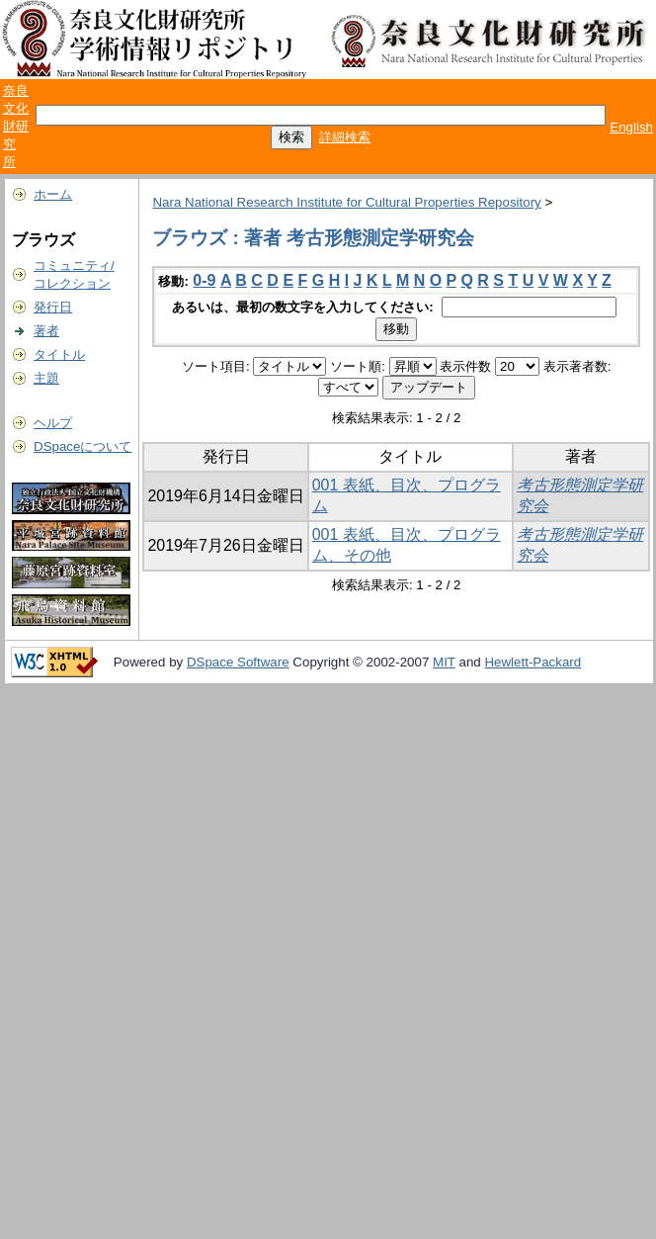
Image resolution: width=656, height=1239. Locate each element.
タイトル (59, 354)
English (631, 127)
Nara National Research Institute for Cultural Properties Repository (346, 202)
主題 (46, 378)
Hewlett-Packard (532, 662)
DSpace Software (238, 662)
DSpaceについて (82, 446)
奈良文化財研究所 (16, 126)
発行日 (53, 307)
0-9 (204, 280)
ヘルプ (53, 422)
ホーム (53, 194)
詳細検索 (344, 137)
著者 (46, 330)
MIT (444, 662)
